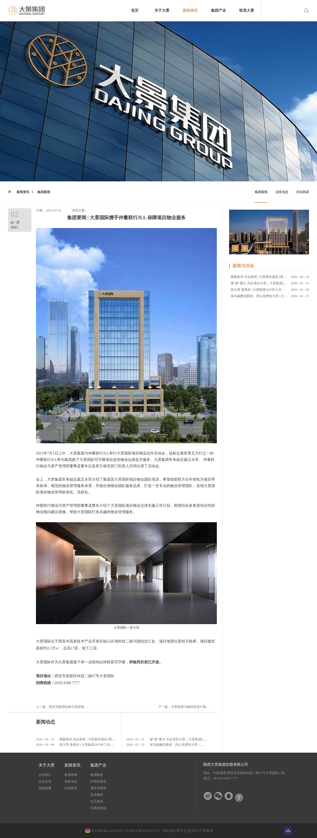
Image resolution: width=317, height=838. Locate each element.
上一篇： (88, 707)
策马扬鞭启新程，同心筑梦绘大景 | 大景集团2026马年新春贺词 (194, 745)
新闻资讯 (23, 192)
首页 (135, 11)
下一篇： (193, 707)
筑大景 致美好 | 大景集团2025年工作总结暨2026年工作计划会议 (104, 745)
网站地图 (168, 831)
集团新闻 (43, 192)
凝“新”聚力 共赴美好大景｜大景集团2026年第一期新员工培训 (193, 739)
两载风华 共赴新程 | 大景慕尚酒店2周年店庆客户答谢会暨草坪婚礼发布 (109, 739)
